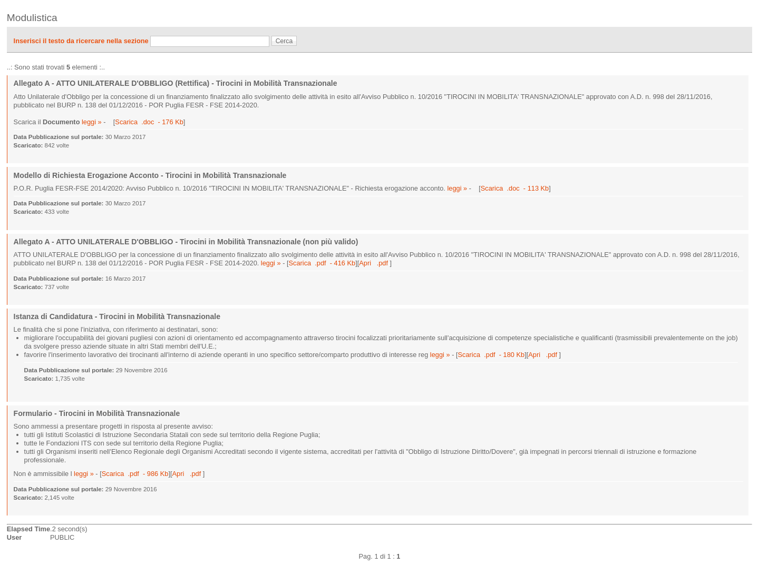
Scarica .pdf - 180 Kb (491, 355)
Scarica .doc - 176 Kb (149, 122)
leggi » (92, 122)
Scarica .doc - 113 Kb (515, 188)
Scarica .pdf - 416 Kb (322, 263)
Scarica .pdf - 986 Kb (135, 474)
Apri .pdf (374, 263)
